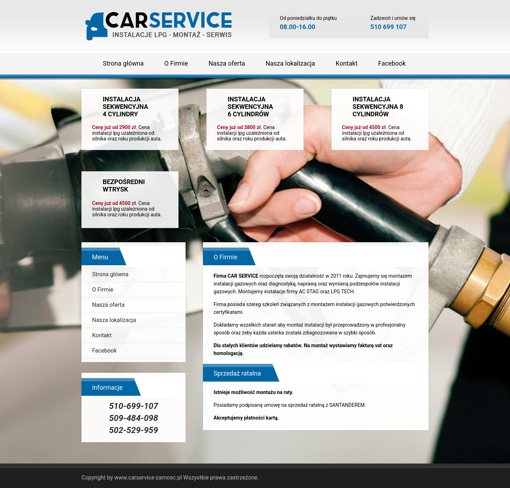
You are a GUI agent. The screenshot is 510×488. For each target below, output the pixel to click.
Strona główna (123, 63)
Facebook (392, 63)
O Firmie (176, 63)
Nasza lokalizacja (290, 63)
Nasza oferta (227, 63)
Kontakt (347, 63)
